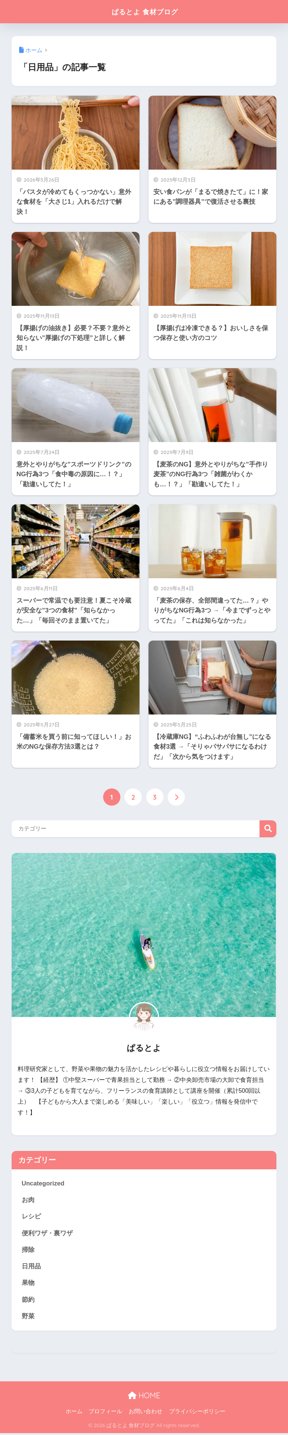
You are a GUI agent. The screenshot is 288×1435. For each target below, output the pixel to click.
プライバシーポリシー (197, 1413)
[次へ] (176, 797)
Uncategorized (43, 1183)
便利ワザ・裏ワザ (47, 1233)
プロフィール (105, 1413)
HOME (144, 1397)
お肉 (28, 1200)
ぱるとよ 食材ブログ (145, 11)
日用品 (31, 1267)
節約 (28, 1300)
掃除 (28, 1250)
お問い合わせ (145, 1413)
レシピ (31, 1216)
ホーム (74, 1413)
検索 (268, 828)
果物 (28, 1284)
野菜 (28, 1317)
